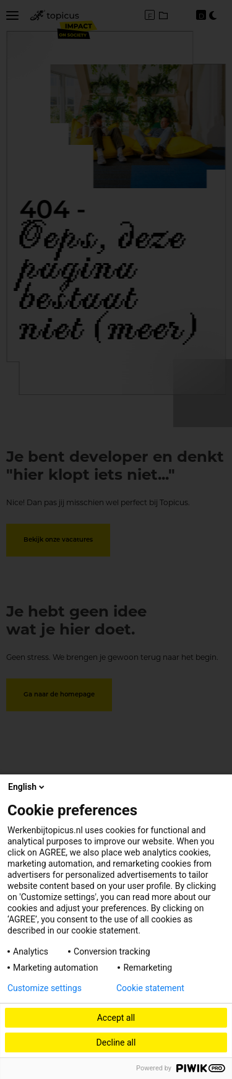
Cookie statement (150, 988)
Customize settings (44, 988)
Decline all (116, 1042)
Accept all (116, 1018)
